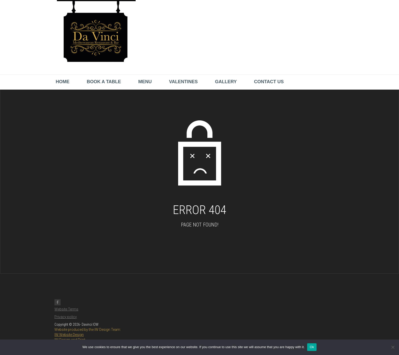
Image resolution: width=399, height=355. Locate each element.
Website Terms (66, 309)
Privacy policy (65, 317)
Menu (145, 81)
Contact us (269, 81)
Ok (312, 347)
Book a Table (104, 81)
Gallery (226, 81)
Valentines (183, 81)
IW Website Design (69, 335)
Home (62, 81)
